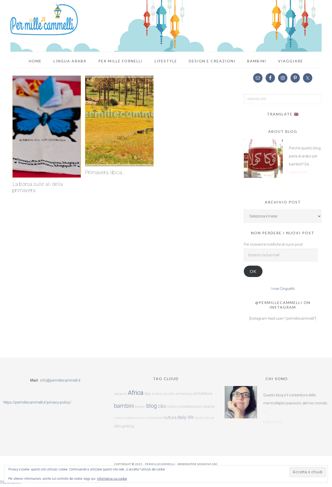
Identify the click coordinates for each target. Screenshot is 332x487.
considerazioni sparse (196, 406)
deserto (199, 418)
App (147, 393)
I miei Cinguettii (283, 289)
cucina (130, 418)
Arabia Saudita (163, 394)
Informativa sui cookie (112, 479)
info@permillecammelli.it (60, 380)
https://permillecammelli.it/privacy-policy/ (37, 402)
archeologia (184, 394)
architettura (202, 393)
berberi (140, 407)
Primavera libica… (105, 172)
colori (172, 406)
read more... (299, 172)
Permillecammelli (160, 464)
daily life (185, 417)
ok (253, 271)
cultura (169, 417)
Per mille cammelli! (44, 19)
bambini (124, 406)
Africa (135, 392)
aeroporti (120, 394)
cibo (162, 406)
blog (151, 406)
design (210, 418)
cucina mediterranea (149, 418)
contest (119, 418)
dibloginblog (124, 426)
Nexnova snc (207, 464)
